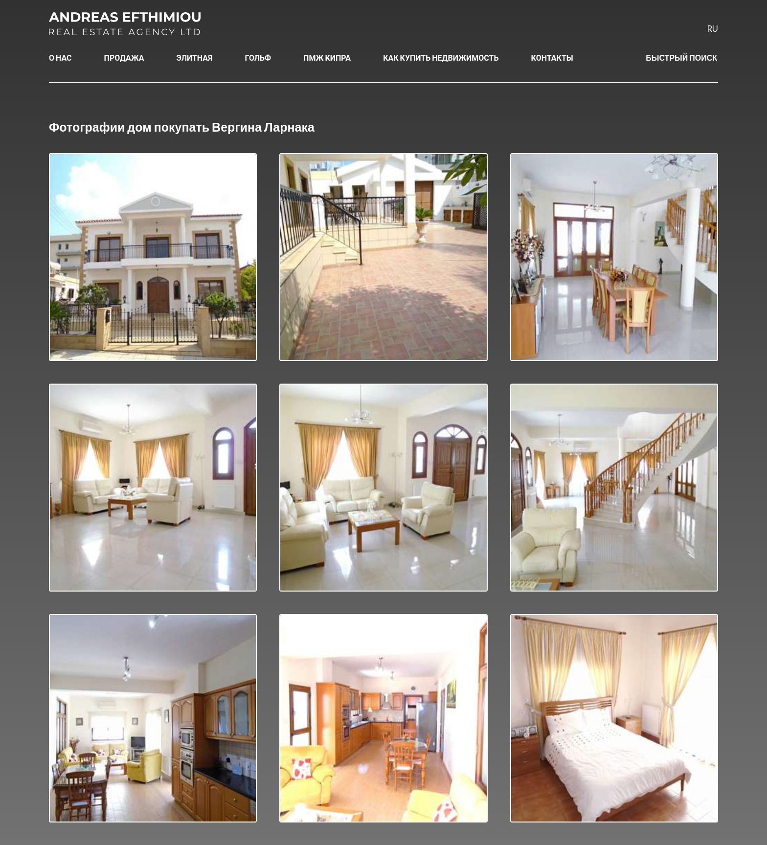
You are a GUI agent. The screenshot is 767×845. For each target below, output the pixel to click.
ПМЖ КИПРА (327, 57)
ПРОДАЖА (124, 57)
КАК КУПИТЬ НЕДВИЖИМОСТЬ (440, 57)
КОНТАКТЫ (552, 57)
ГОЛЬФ (258, 57)
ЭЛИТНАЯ (195, 57)
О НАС (60, 57)
